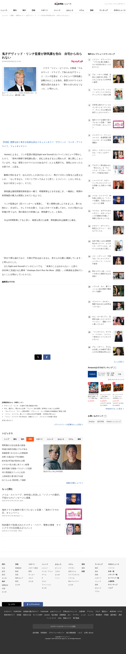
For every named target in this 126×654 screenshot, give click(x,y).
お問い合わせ (88, 633)
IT (42, 578)
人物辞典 (111, 581)
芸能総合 (18, 568)
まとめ (4, 578)
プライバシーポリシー (56, 633)
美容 (120, 615)
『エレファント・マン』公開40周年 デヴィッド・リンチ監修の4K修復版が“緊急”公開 (35, 411)
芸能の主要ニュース (74, 483)
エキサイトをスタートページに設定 (63, 626)
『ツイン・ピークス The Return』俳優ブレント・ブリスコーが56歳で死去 (30, 417)
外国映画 (92, 374)
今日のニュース (120, 10)
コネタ (57, 571)
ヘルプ (110, 588)
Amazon (91, 421)
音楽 (16, 575)
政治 (3, 575)
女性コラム (72, 571)
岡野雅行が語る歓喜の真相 (13, 445)
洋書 (119, 374)
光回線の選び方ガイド (31, 611)
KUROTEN (17, 611)
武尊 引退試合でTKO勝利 (13, 457)
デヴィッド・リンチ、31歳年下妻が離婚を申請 (21, 406)
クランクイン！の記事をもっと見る (68, 424)
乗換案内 (99, 615)
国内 (15, 10)
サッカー (31, 575)
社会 (3, 568)
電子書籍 (76, 618)
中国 (3, 588)
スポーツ (44, 10)
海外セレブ (19, 578)
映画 (16, 571)
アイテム (90, 611)
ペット (57, 578)
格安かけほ (27, 615)
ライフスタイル (73, 575)
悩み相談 (55, 615)
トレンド (57, 10)
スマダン (71, 568)
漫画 (91, 10)
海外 (24, 10)
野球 (30, 571)
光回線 (19, 615)
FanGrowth (44, 611)
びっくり (58, 568)
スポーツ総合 (33, 568)
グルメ (44, 581)
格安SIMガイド (9, 615)
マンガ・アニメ (47, 571)
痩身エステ (67, 618)
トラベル (71, 578)
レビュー (45, 568)
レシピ (83, 615)
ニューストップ (110, 4)
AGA (59, 618)
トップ (6, 439)
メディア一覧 (112, 575)
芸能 (33, 10)
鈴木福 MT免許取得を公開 (13, 461)
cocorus (47, 615)
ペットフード (51, 618)
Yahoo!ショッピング (114, 421)
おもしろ (69, 10)
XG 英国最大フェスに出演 (13, 472)
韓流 (16, 581)
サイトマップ (112, 585)
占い (69, 615)
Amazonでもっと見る (114, 409)
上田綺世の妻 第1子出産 (12, 476)
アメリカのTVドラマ (101, 374)
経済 (3, 571)
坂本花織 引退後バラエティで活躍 (17, 468)
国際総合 (5, 585)
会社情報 (36, 633)
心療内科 (82, 611)
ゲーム (44, 575)
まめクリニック (55, 611)
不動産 (106, 615)
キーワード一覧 (113, 578)
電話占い (105, 611)
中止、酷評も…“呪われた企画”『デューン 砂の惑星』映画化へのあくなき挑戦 (32, 408)
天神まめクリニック (70, 611)
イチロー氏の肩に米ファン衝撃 (15, 465)
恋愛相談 (63, 615)
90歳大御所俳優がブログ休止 (14, 449)
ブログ (97, 611)
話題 (83, 571)
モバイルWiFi (37, 615)
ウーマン (76, 615)
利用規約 (44, 633)
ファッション (46, 585)
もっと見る (119, 362)
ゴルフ (30, 578)
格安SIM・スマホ (116, 611)
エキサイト (121, 4)
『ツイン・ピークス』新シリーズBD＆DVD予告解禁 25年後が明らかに (30, 414)
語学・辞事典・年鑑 (110, 374)
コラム (81, 10)
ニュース (3, 10)
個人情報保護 (71, 633)
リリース (111, 568)
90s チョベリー (73, 581)
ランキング (103, 10)
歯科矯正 (113, 615)
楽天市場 (100, 421)
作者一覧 (111, 571)
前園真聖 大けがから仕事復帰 (15, 453)
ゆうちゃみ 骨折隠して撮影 (14, 480)
